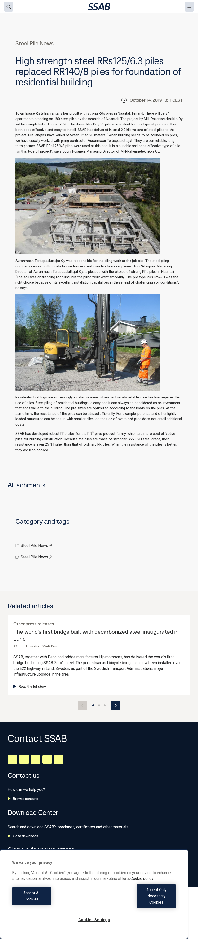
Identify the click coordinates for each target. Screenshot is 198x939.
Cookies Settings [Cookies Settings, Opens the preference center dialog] (94, 920)
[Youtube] (58, 759)
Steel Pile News (36, 545)
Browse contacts (23, 798)
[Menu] (189, 7)
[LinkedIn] (12, 759)
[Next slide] (115, 705)
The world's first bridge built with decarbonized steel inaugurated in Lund (96, 635)
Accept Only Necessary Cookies (136, 902)
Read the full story (29, 686)
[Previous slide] (82, 705)
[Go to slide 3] (105, 705)
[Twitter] (47, 759)
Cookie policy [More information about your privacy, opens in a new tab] (141, 891)
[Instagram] (35, 759)
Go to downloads (23, 836)
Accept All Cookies (52, 902)
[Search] (8, 7)
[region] (94, 900)
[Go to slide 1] (93, 705)
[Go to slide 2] (99, 705)
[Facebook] (24, 759)
